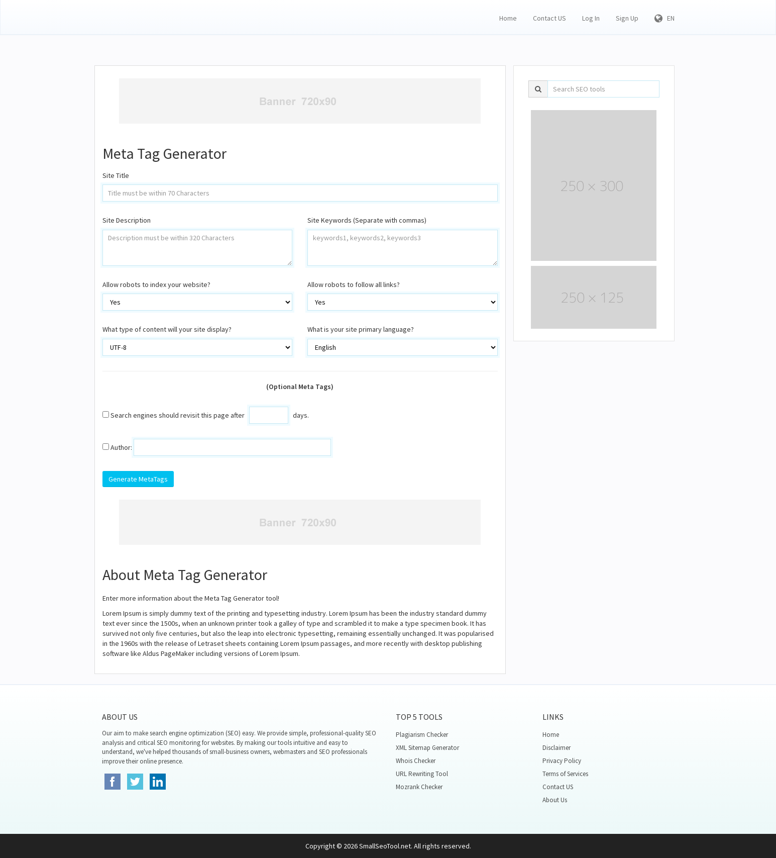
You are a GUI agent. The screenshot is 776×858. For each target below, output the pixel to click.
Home (508, 18)
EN (664, 18)
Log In (591, 18)
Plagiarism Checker (422, 734)
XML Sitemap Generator (427, 747)
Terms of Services (565, 774)
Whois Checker (415, 760)
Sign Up (627, 18)
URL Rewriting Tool (422, 774)
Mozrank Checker (419, 787)
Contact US (549, 18)
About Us (554, 800)
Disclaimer (556, 747)
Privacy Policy (561, 760)
